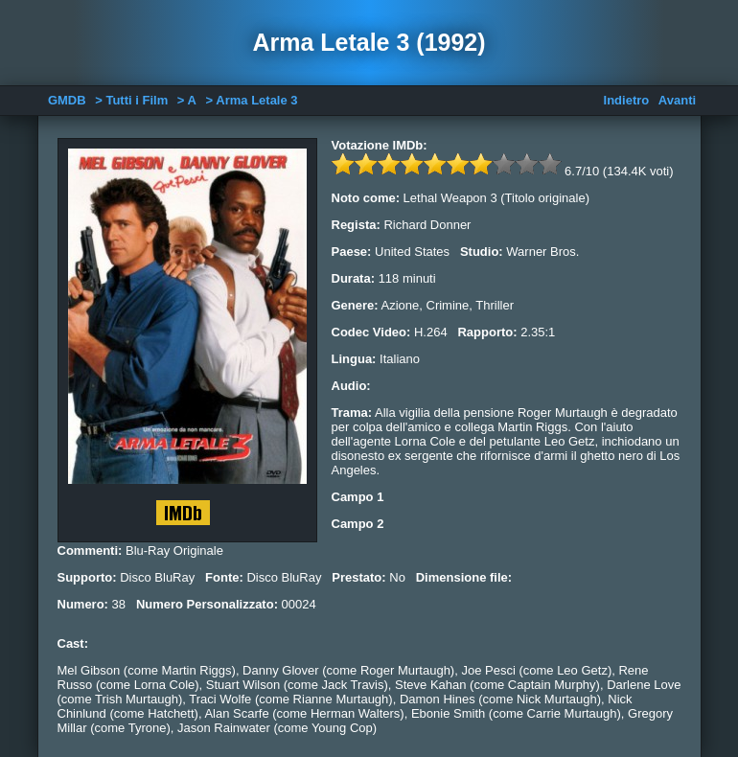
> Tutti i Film (131, 100)
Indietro (627, 100)
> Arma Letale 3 (252, 100)
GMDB (67, 100)
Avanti (677, 100)
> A (186, 100)
